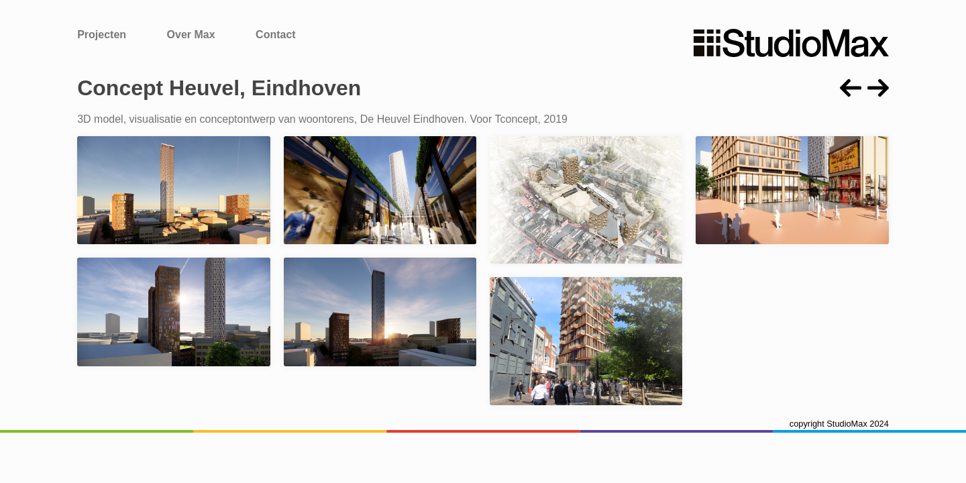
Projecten (101, 34)
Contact (276, 34)
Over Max (191, 34)
